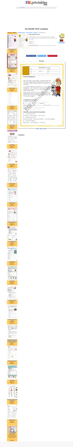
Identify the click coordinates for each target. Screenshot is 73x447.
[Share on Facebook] (31, 56)
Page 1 (37, 128)
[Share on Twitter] (41, 56)
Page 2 (41, 128)
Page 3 (45, 128)
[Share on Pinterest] (52, 56)
